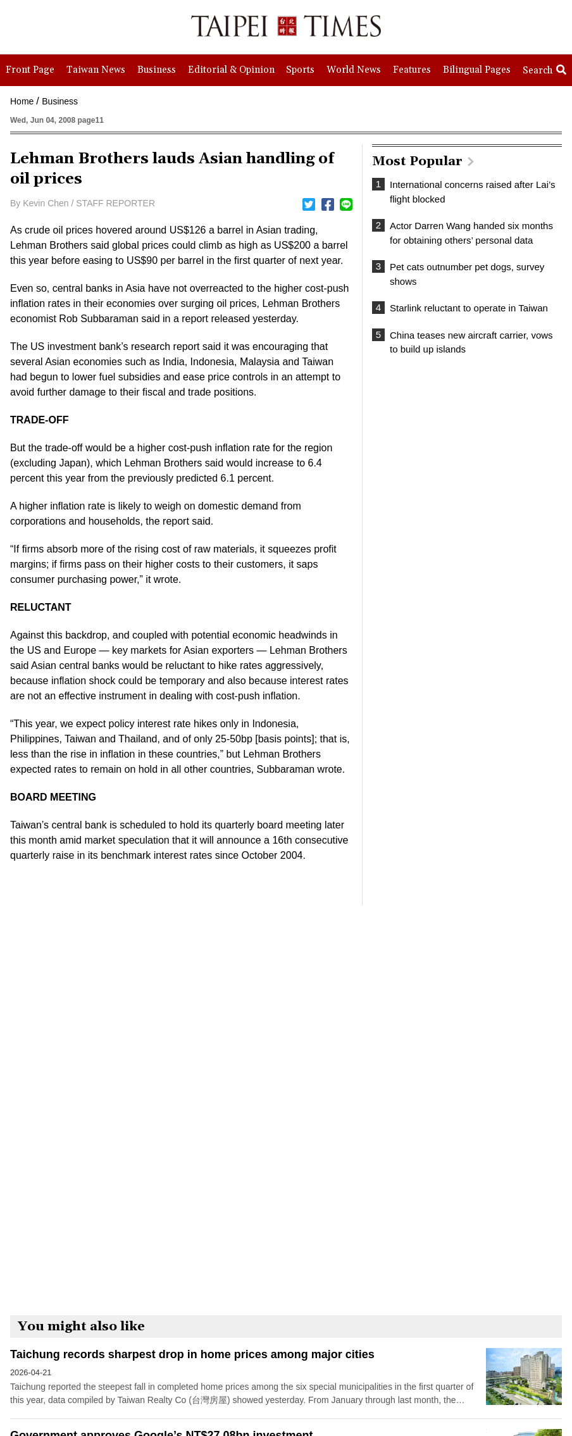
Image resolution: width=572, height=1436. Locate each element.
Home (22, 101)
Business (60, 101)
